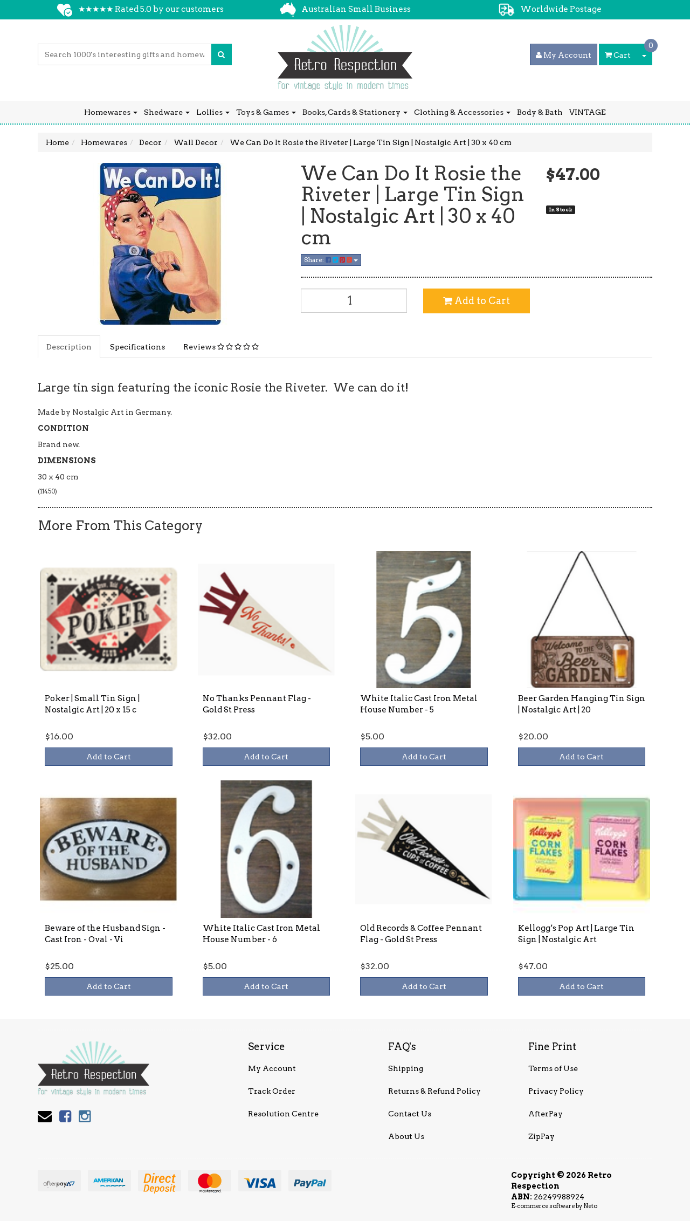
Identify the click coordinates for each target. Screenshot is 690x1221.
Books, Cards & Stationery (355, 112)
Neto (590, 1206)
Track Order (271, 1091)
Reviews (221, 346)
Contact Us (409, 1113)
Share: (331, 260)
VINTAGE (587, 112)
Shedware (167, 112)
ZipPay (541, 1136)
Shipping (405, 1068)
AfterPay (545, 1113)
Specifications (137, 346)
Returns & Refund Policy (434, 1091)
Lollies (213, 112)
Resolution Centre (283, 1113)
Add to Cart (476, 300)
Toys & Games (266, 112)
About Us (406, 1136)
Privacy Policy (556, 1091)
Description (69, 346)
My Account (272, 1068)
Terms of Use (553, 1068)
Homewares (110, 112)
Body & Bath (540, 112)
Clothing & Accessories (462, 112)
